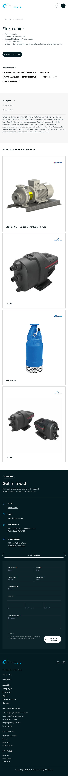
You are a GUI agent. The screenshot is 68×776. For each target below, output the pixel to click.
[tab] (34, 101)
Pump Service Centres (9, 719)
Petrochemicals (29, 77)
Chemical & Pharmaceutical (38, 73)
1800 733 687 (13, 508)
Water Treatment (11, 81)
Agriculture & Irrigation (14, 73)
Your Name (13, 568)
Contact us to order (12, 54)
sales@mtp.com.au (15, 518)
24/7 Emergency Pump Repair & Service (15, 713)
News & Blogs (6, 758)
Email (38, 568)
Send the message (51, 639)
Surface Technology (47, 77)
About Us (6, 685)
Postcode (40, 577)
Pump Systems (7, 726)
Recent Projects (9, 699)
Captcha (12, 633)
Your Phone (13, 577)
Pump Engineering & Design (11, 723)
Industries (6, 692)
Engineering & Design (9, 735)
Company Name (13, 586)
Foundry (5, 739)
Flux (10, 19)
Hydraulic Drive (7, 110)
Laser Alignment (7, 745)
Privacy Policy (6, 679)
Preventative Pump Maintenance (13, 716)
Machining (5, 742)
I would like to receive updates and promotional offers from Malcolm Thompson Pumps (23, 637)
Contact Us (6, 762)
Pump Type (7, 689)
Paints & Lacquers (11, 77)
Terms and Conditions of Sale (12, 670)
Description (6, 101)
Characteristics (7, 105)
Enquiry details (14, 616)
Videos (5, 696)
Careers (5, 703)
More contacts (34, 555)
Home (4, 19)
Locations (5, 755)
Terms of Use (6, 674)
